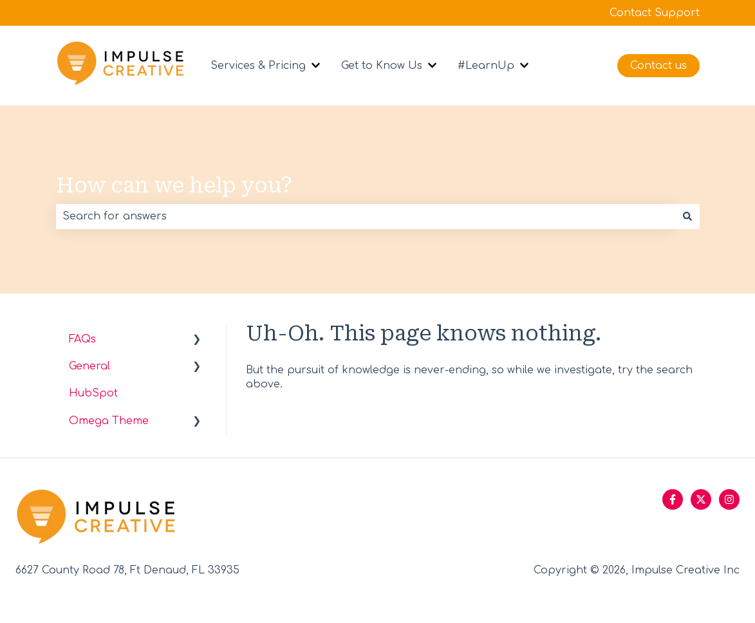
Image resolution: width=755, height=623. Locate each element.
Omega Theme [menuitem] (109, 421)
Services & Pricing (258, 65)
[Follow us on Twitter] (701, 499)
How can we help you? (174, 185)
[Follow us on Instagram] (729, 499)
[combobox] (365, 216)
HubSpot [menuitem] (93, 393)
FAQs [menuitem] (82, 339)
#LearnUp (486, 65)
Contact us (658, 65)
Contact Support (655, 13)
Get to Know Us (381, 65)
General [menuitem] (89, 366)
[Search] (687, 216)
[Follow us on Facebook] (672, 499)
